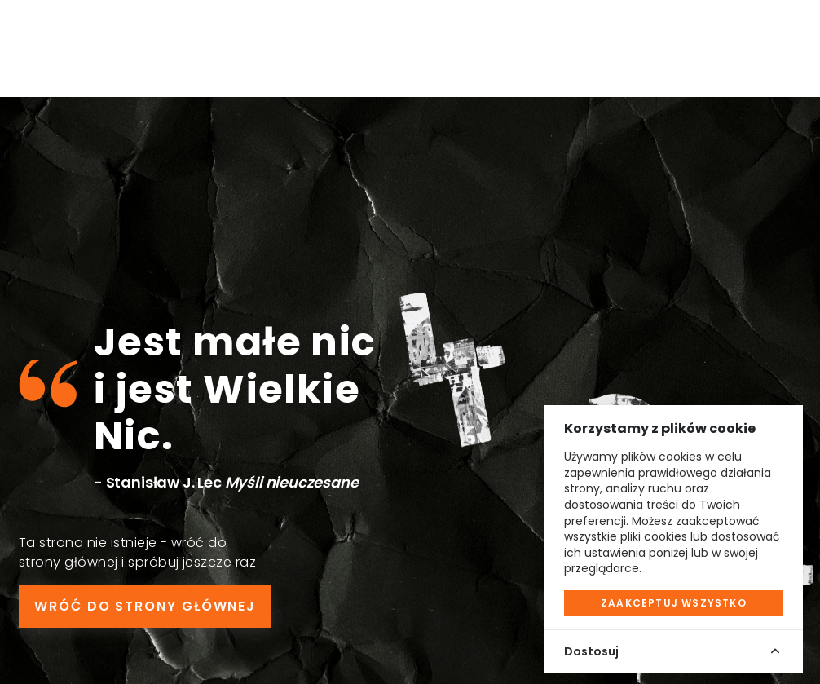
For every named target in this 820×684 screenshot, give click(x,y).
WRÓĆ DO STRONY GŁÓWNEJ (145, 606)
